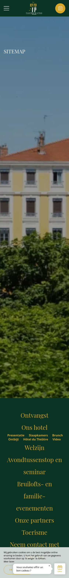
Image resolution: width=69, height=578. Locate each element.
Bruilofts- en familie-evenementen (34, 496)
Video (56, 439)
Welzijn (35, 447)
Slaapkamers (39, 435)
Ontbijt (14, 439)
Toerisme (34, 532)
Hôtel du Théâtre (36, 439)
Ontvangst (34, 415)
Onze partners (34, 520)
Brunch (57, 435)
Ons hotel (34, 427)
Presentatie (16, 435)
